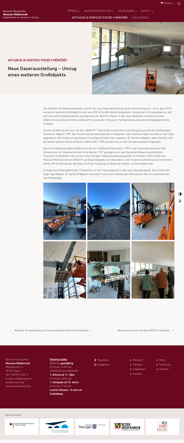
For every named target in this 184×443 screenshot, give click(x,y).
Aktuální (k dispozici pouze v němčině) (100, 17)
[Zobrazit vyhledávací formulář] (179, 3)
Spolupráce (140, 17)
